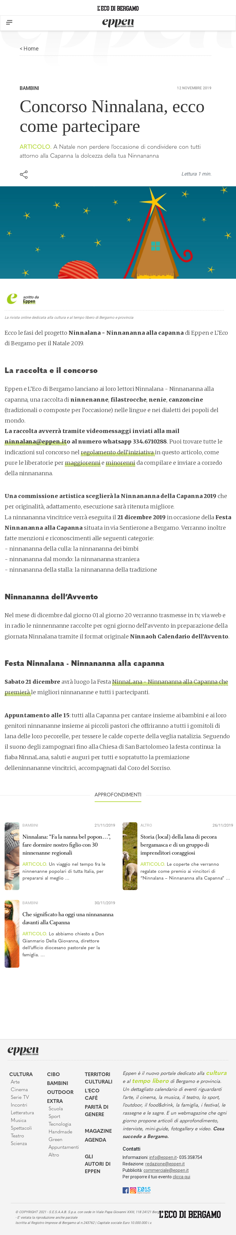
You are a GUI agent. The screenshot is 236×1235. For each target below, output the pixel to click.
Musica (18, 1120)
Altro (146, 825)
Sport (54, 1116)
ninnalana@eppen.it (36, 441)
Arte (15, 1082)
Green (55, 1139)
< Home (29, 48)
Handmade (60, 1132)
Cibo (53, 1074)
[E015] (144, 1190)
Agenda (95, 1140)
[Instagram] (133, 1190)
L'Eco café (92, 1095)
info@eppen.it (163, 1157)
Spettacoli (21, 1128)
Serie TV (20, 1097)
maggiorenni (82, 462)
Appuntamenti (62, 1147)
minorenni (120, 462)
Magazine (98, 1131)
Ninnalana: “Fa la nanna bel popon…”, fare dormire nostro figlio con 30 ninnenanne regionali (66, 844)
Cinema (19, 1089)
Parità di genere (96, 1111)
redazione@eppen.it (165, 1163)
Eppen (29, 301)
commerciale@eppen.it (166, 1170)
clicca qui (181, 1176)
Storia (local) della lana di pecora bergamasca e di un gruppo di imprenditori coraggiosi (178, 844)
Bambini (29, 88)
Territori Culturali (98, 1078)
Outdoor (60, 1092)
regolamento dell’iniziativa (118, 452)
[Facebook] (126, 1190)
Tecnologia (60, 1124)
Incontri (19, 1105)
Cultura (21, 1074)
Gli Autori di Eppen (98, 1164)
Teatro (17, 1136)
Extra (55, 1101)
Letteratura (22, 1113)
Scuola (56, 1109)
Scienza (19, 1143)
